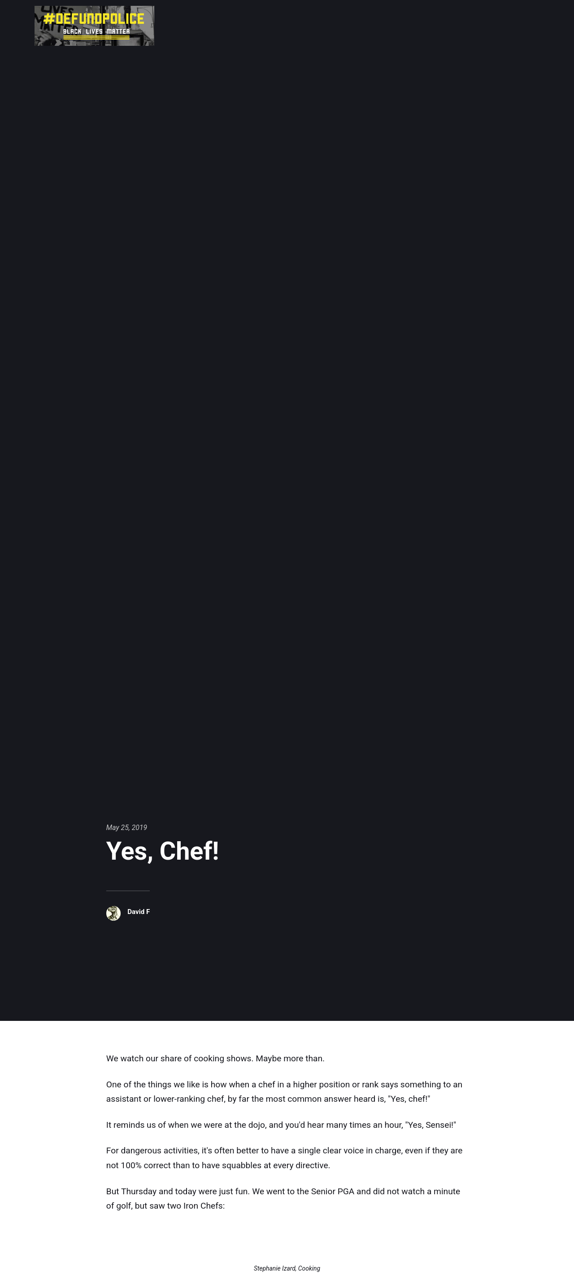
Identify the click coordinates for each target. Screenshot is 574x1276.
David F (139, 911)
